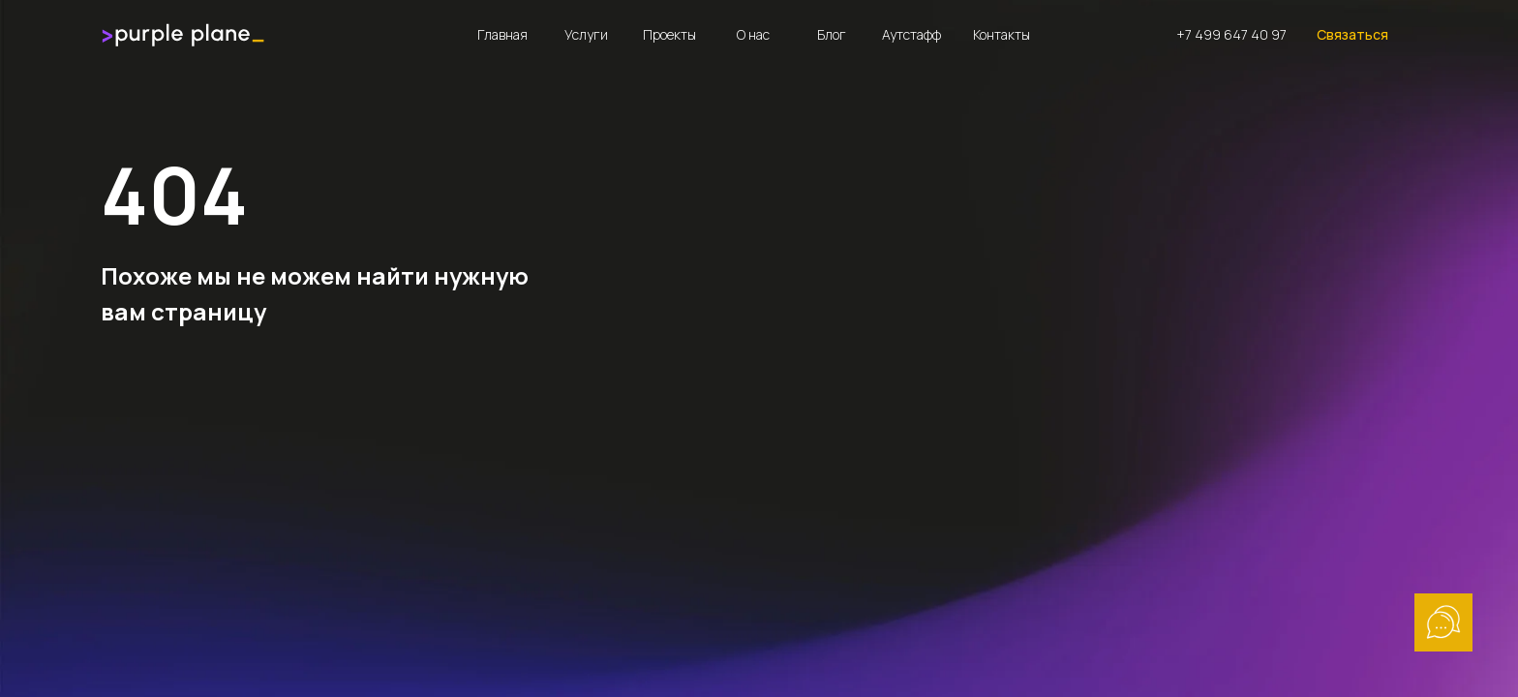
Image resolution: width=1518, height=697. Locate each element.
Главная (502, 34)
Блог (831, 34)
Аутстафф (911, 34)
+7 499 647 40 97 (1231, 34)
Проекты (669, 34)
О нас (753, 34)
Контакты (1001, 34)
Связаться (1352, 34)
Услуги (586, 34)
